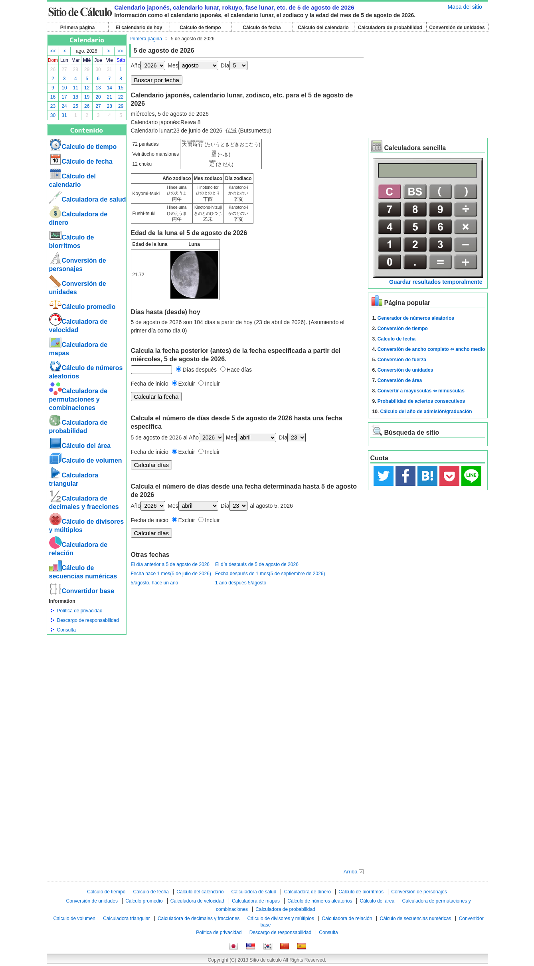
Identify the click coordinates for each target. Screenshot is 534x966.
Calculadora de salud (87, 199)
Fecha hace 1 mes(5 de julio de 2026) (171, 573)
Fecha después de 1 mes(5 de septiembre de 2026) (270, 573)
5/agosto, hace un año (154, 583)
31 (109, 69)
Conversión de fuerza (402, 359)
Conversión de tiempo (403, 328)
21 (109, 97)
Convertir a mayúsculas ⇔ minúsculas (421, 391)
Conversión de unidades (457, 27)
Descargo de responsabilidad (88, 620)
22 (120, 97)
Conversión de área (400, 380)
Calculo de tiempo (200, 27)
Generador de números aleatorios (416, 318)
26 (52, 69)
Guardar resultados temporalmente (435, 282)
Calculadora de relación (347, 918)
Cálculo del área (80, 445)
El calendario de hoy (139, 27)
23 (52, 106)
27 (64, 69)
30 (98, 69)
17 (64, 97)
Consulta (66, 630)
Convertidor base (82, 591)
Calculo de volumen (85, 460)
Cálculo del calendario (323, 27)
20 (98, 97)
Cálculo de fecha (262, 27)
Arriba (351, 872)
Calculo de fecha (396, 339)
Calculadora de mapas (256, 901)
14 (109, 88)
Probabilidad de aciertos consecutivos (421, 401)
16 (52, 97)
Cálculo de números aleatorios (319, 901)
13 (98, 88)
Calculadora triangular (126, 918)
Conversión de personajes (419, 892)
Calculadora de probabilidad (390, 27)
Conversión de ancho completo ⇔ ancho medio (431, 349)
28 (75, 69)
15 (120, 88)
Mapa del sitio (465, 7)
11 (75, 88)
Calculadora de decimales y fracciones (198, 918)
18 (75, 97)
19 (86, 97)
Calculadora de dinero (307, 892)
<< (53, 51)
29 (86, 69)
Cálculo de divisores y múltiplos (280, 918)
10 (64, 88)
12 (86, 88)
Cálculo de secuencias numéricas (415, 918)
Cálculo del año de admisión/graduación (426, 411)
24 (64, 106)
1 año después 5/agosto (240, 583)
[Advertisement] (87, 679)
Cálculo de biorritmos (361, 892)
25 (75, 106)
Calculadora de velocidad (197, 901)
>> (120, 51)
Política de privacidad (80, 611)
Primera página (77, 27)
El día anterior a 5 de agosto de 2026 (170, 564)
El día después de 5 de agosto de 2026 (257, 564)
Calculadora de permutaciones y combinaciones (78, 399)
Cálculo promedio (82, 306)
